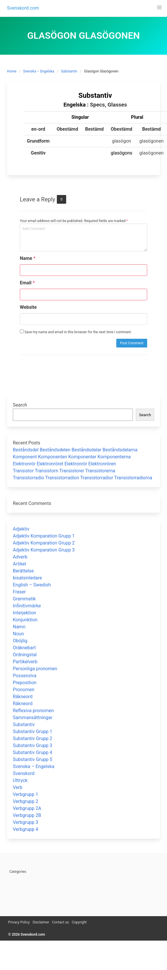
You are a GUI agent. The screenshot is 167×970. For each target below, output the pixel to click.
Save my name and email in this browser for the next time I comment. (76, 331)
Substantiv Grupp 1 (32, 731)
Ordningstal (25, 654)
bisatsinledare (27, 578)
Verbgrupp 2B (27, 815)
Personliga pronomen (35, 668)
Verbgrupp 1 (25, 794)
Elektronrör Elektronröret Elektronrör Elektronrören (64, 464)
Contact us (60, 922)
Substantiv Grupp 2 (32, 738)
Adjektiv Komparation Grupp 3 (44, 550)
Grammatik (24, 599)
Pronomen (23, 689)
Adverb (20, 557)
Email (27, 282)
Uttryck (20, 780)
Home (11, 71)
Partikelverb (25, 661)
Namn (19, 626)
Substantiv (69, 71)
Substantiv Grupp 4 (32, 752)
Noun (18, 633)
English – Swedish (32, 585)
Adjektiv (21, 529)
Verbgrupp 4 (25, 829)
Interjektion (24, 613)
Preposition (24, 682)
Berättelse (23, 571)
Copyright (79, 922)
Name (28, 258)
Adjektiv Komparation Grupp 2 (44, 543)
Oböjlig (20, 640)
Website (28, 307)
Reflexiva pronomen (33, 710)
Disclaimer (41, 922)
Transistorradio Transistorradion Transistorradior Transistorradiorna (82, 477)
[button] (159, 7)
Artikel (19, 564)
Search (20, 405)
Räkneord (22, 696)
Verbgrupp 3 (25, 822)
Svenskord (23, 773)
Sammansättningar (32, 717)
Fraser (19, 592)
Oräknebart (24, 647)
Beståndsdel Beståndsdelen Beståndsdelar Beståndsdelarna (75, 450)
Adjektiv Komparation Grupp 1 (44, 536)
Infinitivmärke (27, 606)
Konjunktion (25, 620)
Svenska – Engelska (38, 71)
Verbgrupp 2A (27, 808)
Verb (17, 787)
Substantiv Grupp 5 (32, 759)
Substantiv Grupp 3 (32, 745)
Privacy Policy (19, 922)
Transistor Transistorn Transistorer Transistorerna (64, 471)
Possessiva (24, 675)
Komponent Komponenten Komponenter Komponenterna (72, 457)
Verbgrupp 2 (25, 801)
